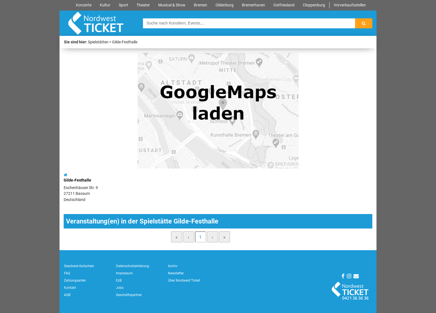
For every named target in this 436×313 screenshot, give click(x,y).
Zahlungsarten (75, 280)
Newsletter (176, 273)
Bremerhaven (253, 5)
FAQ (67, 273)
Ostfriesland (283, 5)
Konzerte (83, 5)
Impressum (124, 273)
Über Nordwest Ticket (184, 280)
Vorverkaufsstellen (350, 5)
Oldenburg (224, 5)
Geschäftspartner (129, 295)
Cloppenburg (314, 5)
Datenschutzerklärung (132, 266)
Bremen (200, 5)
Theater (143, 5)
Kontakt (70, 288)
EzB (119, 280)
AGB (67, 295)
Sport (123, 5)
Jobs (119, 288)
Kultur (105, 5)
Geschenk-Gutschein (79, 266)
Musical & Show (171, 5)
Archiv (172, 266)
